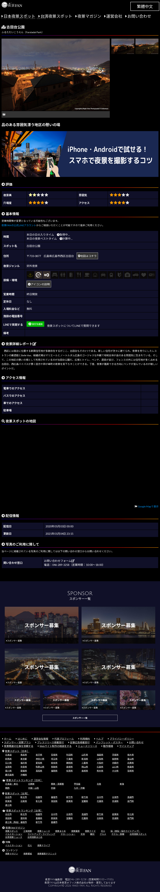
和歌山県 (40, 766)
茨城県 (115, 754)
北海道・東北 (11, 784)
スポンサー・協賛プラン (17, 742)
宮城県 (54, 754)
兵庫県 (130, 762)
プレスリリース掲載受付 (50, 742)
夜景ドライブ (43, 845)
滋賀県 (8, 766)
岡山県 (85, 766)
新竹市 (69, 797)
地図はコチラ (87, 256)
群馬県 (8, 759)
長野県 (115, 759)
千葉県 (69, 759)
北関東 (31, 784)
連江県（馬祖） (12, 822)
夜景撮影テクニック (46, 853)
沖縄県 (23, 774)
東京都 (23, 759)
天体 (83, 834)
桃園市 (39, 797)
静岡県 (69, 762)
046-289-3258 (78, 879)
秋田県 (69, 754)
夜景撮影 (75, 831)
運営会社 (114, 16)
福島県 (100, 754)
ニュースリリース (87, 746)
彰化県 (39, 801)
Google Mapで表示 (148, 506)
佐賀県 (69, 770)
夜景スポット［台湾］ (17, 793)
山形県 (85, 754)
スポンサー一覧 (80, 718)
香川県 (8, 770)
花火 (103, 831)
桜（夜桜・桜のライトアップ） (125, 831)
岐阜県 (54, 762)
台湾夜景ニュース (13, 837)
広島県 (100, 766)
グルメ (103, 834)
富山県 (130, 759)
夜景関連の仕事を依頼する (18, 746)
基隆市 (54, 797)
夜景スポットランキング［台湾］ (24, 810)
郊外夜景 (32, 266)
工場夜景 (27, 831)
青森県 (23, 754)
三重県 (85, 762)
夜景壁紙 (27, 853)
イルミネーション (13, 834)
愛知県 (39, 762)
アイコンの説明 (39, 284)
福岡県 (54, 770)
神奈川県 (40, 759)
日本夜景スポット (19, 16)
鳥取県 (54, 766)
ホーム (7, 738)
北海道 (8, 754)
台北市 (8, 797)
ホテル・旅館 (117, 834)
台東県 (23, 801)
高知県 (39, 770)
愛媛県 (23, 770)
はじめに (22, 738)
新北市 (23, 797)
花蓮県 (100, 801)
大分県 (115, 770)
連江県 (8, 805)
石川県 (8, 762)
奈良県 (23, 766)
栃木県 (130, 754)
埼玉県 (54, 759)
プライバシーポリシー (122, 738)
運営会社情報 (41, 738)
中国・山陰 (33, 788)
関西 (7, 788)
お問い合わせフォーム (59, 560)
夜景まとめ (60, 831)
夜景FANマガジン (15, 827)
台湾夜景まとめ (34, 837)
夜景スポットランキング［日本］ (24, 780)
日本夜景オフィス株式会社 (71, 882)
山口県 (115, 766)
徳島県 (130, 766)
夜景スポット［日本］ (17, 751)
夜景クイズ (90, 831)
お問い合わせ (139, 16)
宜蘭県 (85, 801)
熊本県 (100, 770)
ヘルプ (99, 738)
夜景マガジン (89, 16)
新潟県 (85, 759)
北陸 (99, 784)
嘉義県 (39, 818)
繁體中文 (145, 6)
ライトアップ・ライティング (41, 834)
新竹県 (85, 797)
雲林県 (23, 818)
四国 (53, 788)
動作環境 (108, 746)
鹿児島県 (9, 774)
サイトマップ (126, 746)
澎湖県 (115, 801)
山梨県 (100, 759)
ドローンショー (68, 834)
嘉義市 (54, 822)
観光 (92, 834)
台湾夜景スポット (56, 16)
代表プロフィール (64, 738)
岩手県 (39, 754)
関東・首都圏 (57, 784)
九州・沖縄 (79, 788)
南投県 (54, 801)
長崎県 (85, 770)
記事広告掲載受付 (80, 742)
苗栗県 (69, 801)
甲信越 (77, 784)
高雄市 (130, 797)
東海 (122, 784)
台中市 (100, 797)
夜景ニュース (43, 831)
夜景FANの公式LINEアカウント (19, 225)
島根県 (69, 766)
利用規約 (85, 738)
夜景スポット (11, 831)
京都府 (115, 762)
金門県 (130, 801)
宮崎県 (130, 770)
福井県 (23, 762)
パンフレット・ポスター (109, 742)
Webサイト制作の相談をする (56, 746)
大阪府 (100, 762)
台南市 (115, 797)
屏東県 (8, 801)
